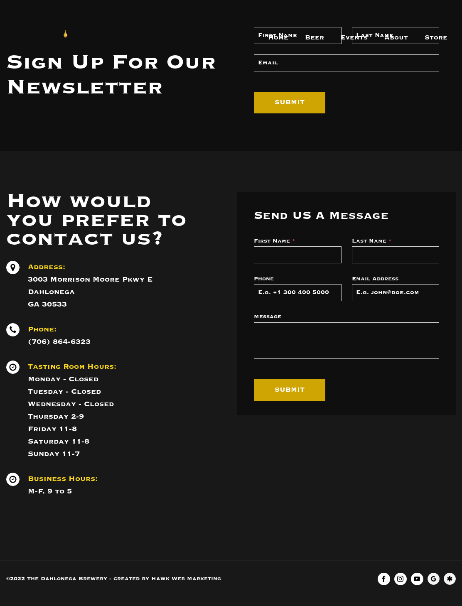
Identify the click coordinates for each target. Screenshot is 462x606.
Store (436, 38)
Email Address (375, 279)
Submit (290, 102)
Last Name (372, 241)
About (396, 38)
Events (354, 38)
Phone (264, 279)
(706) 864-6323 (59, 342)
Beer (314, 38)
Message (267, 317)
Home (278, 38)
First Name (274, 241)
